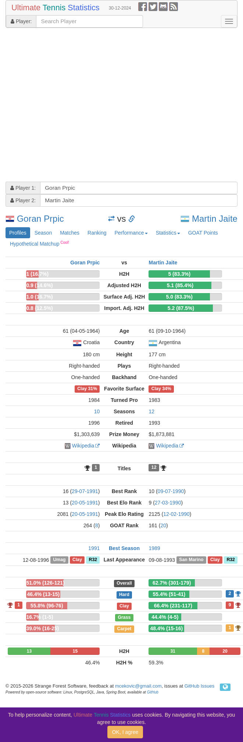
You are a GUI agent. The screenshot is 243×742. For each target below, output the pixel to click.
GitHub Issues (200, 686)
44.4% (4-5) (164, 617)
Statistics (168, 233)
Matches (69, 233)
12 (151, 411)
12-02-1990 (176, 514)
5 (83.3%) (179, 274)
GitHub (152, 692)
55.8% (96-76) (47, 606)
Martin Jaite (214, 219)
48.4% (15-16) (166, 628)
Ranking (96, 233)
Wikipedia (83, 446)
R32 (93, 560)
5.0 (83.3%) (179, 297)
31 (172, 651)
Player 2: (23, 200)
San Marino (191, 560)
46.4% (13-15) (43, 594)
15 (75, 651)
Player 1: (23, 188)
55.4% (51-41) (169, 594)
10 (97, 411)
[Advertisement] (70, 105)
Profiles (17, 233)
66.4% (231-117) (173, 606)
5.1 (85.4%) (180, 285)
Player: (21, 21)
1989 (154, 548)
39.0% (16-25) (42, 628)
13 (29, 651)
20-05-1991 (85, 503)
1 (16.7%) (37, 274)
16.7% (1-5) (39, 617)
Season (43, 233)
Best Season (124, 548)
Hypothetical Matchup (39, 243)
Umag (59, 560)
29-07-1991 (85, 491)
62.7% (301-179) (172, 583)
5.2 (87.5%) (181, 308)
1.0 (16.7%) (39, 297)
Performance (130, 233)
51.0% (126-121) (45, 583)
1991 (94, 548)
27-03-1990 (168, 503)
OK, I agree (125, 732)
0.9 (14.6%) (39, 285)
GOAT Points (203, 233)
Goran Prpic (40, 219)
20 (163, 525)
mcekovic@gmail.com (138, 686)
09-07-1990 (171, 491)
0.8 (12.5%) (39, 308)
